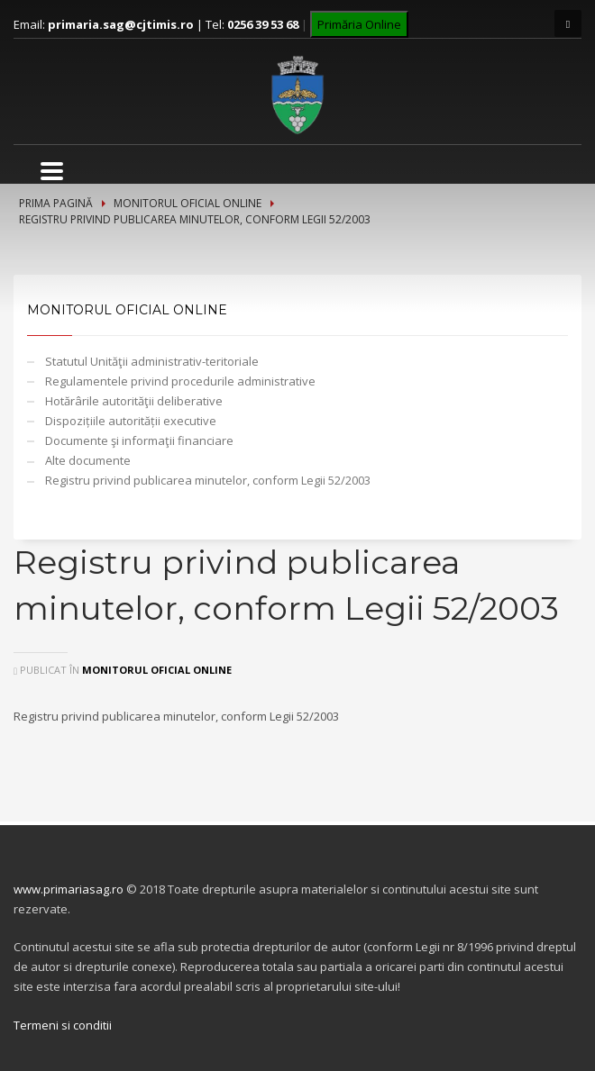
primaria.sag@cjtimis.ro (121, 24)
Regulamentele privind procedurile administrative (180, 381)
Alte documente (88, 460)
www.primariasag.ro (69, 889)
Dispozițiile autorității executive (130, 421)
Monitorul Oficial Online (187, 203)
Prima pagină (56, 203)
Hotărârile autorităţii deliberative (134, 401)
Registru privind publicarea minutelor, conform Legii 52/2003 (208, 480)
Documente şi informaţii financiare (139, 440)
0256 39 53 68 (262, 24)
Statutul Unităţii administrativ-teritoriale (152, 361)
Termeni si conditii (63, 1025)
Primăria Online (359, 24)
